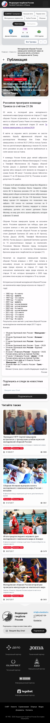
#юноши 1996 (20, 79)
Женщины (31, 24)
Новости (14, 707)
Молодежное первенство (13, 18)
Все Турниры (31, 42)
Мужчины (19, 24)
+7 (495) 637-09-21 (40, 616)
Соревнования (23, 707)
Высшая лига (28, 14)
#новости (8, 79)
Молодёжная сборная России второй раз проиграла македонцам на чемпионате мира (24, 586)
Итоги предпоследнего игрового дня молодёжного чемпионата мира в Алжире (23, 537)
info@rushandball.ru (41, 612)
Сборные (42, 18)
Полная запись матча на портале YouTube (22, 354)
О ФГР (7, 707)
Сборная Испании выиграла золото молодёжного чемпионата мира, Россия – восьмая (23, 488)
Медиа (41, 707)
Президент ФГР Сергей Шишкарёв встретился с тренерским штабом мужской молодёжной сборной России (24, 439)
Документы (20, 710)
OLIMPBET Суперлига (12, 14)
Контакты (38, 620)
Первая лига (40, 14)
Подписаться (25, 396)
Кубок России (31, 18)
